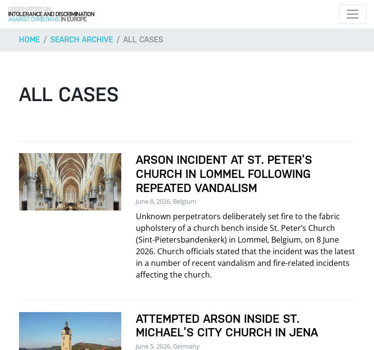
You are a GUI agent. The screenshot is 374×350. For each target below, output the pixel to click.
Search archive (81, 39)
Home (29, 39)
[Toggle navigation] (352, 14)
